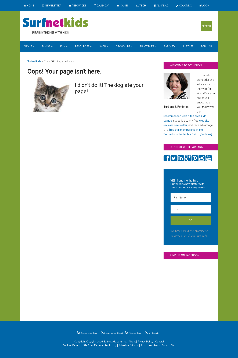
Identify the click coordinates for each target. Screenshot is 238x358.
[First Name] (191, 197)
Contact (159, 341)
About (132, 341)
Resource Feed (87, 333)
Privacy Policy (145, 341)
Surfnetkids (34, 61)
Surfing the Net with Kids (55, 22)
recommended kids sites (179, 116)
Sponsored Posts (150, 345)
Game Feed (133, 333)
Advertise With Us (128, 345)
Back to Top (168, 345)
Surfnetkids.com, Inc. (115, 341)
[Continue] (206, 134)
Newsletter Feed (112, 333)
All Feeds (152, 333)
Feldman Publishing (105, 345)
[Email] (191, 209)
